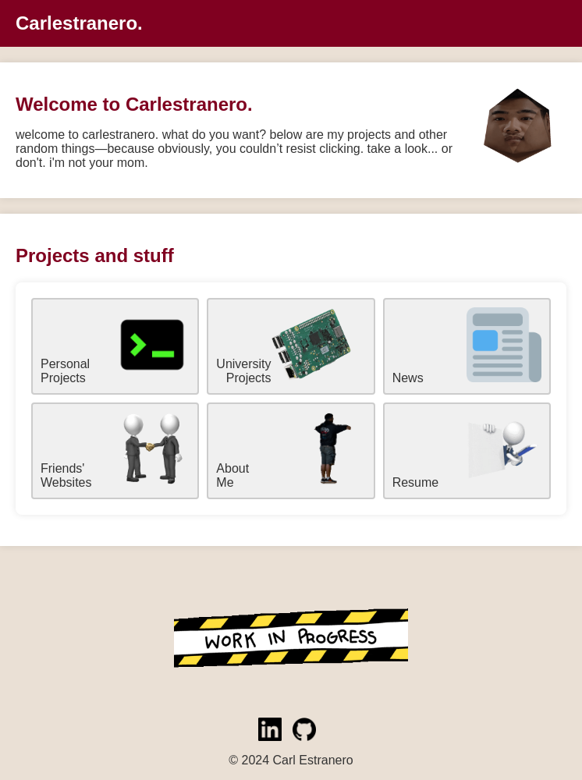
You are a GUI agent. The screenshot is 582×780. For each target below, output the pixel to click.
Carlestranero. (79, 23)
